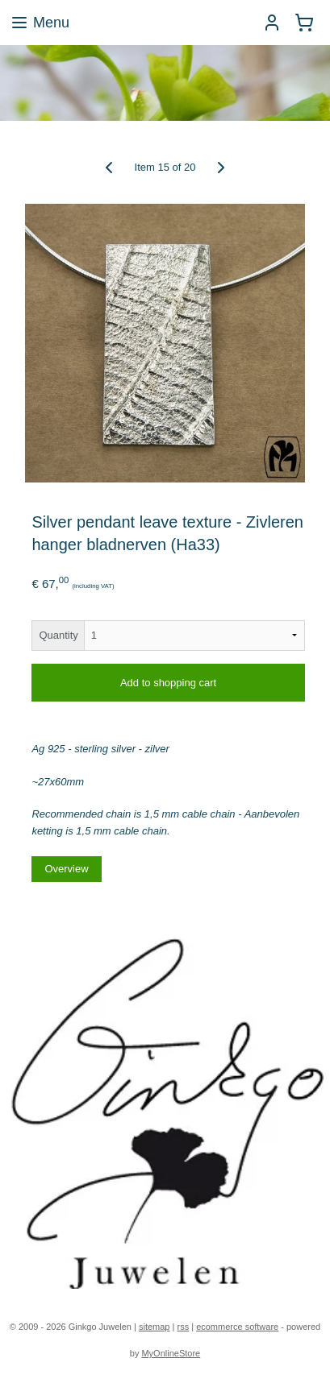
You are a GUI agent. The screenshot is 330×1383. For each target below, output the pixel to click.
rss (183, 1326)
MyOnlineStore (170, 1353)
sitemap (154, 1326)
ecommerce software (237, 1326)
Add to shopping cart (168, 683)
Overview (66, 869)
